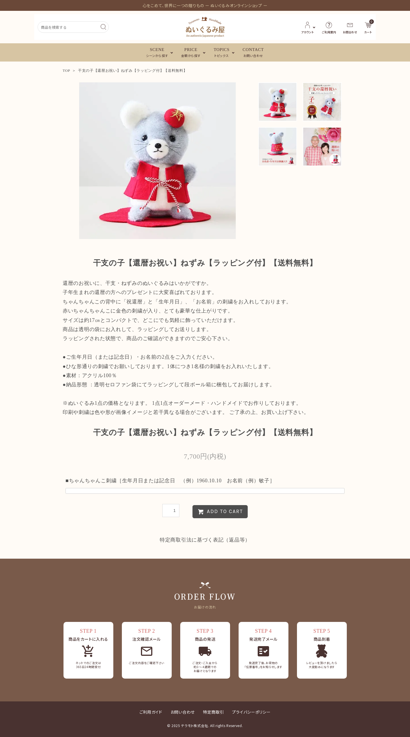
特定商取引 (213, 712)
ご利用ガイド (151, 712)
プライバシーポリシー (251, 712)
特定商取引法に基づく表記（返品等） (205, 540)
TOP (66, 70)
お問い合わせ (183, 712)
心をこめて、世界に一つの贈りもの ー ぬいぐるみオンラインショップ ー (205, 5)
